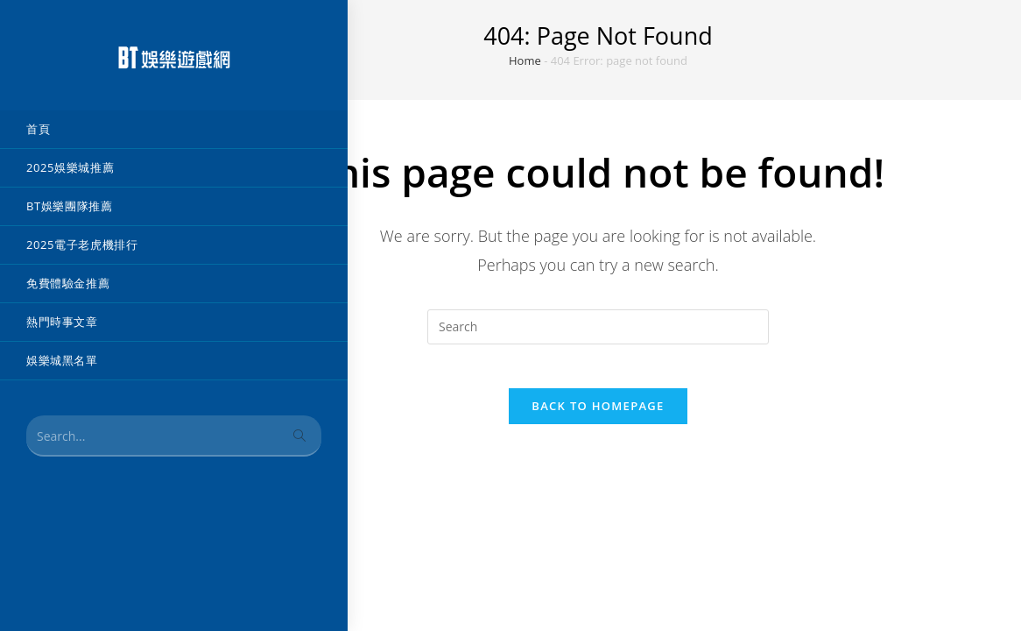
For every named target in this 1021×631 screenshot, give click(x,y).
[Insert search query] (598, 326)
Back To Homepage (598, 415)
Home (525, 60)
